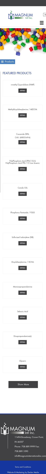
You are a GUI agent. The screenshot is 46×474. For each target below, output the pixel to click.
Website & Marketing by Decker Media (23, 472)
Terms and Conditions (23, 467)
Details (22, 90)
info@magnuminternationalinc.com (30, 456)
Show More (23, 384)
